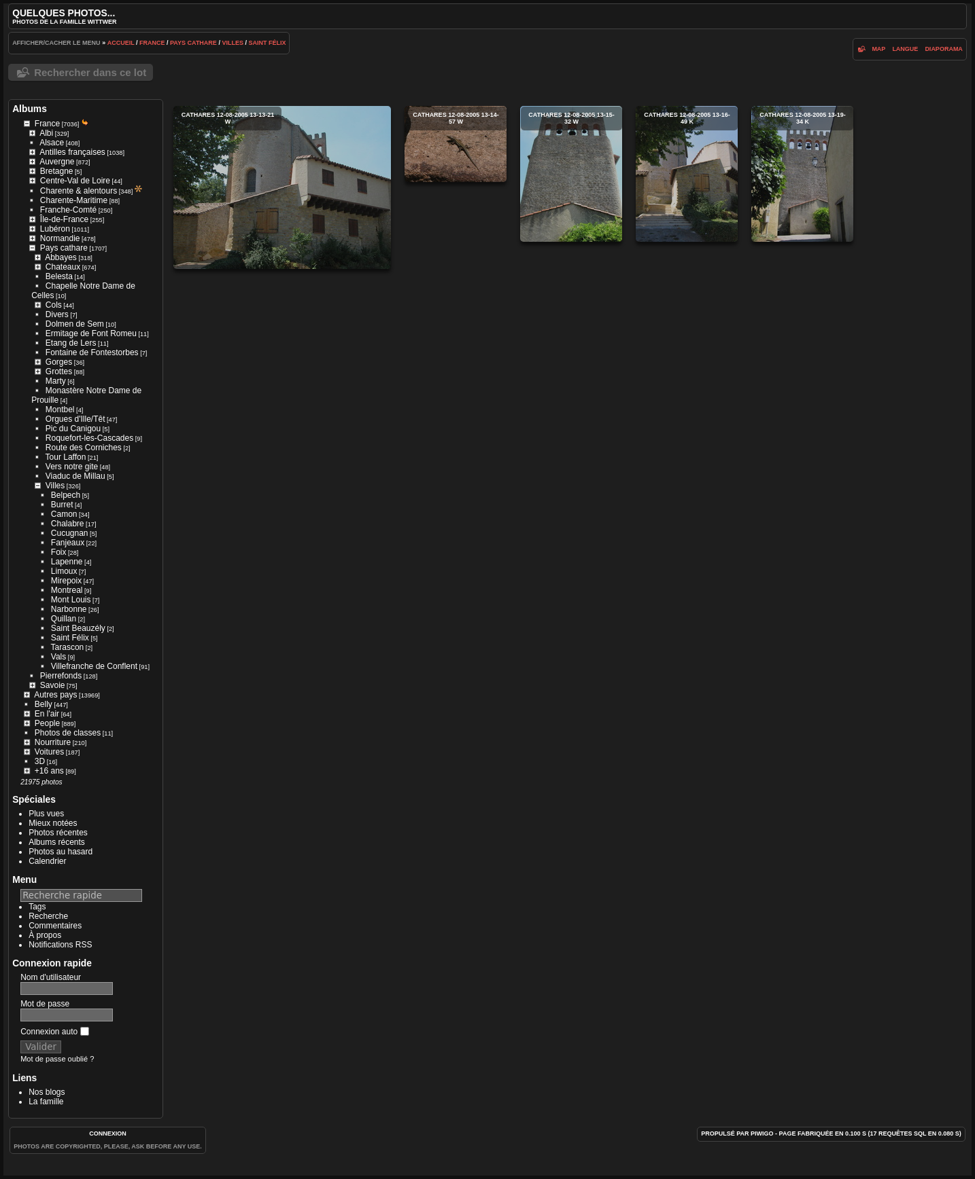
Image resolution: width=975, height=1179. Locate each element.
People (47, 723)
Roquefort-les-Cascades (89, 438)
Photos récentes (58, 832)
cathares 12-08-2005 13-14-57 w (456, 144)
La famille (46, 1101)
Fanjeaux (67, 542)
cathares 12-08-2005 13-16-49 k (687, 174)
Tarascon (67, 647)
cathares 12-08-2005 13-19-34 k (802, 174)
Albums (29, 108)
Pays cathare (193, 42)
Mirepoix (66, 580)
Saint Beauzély (78, 628)
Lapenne (67, 561)
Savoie (52, 685)
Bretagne (56, 171)
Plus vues (46, 813)
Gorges (59, 362)
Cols (54, 305)
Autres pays (55, 695)
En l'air (47, 714)
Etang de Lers (71, 343)
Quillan (63, 618)
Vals (58, 656)
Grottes (59, 371)
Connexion (107, 1133)
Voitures (49, 752)
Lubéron (55, 229)
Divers (57, 314)
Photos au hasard (60, 851)
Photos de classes (68, 733)
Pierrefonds (61, 676)
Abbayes (61, 257)
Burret (62, 504)
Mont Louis (71, 599)
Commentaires (55, 925)
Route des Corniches (84, 447)
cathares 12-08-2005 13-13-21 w (282, 187)
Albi (46, 133)
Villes (232, 42)
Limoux (64, 571)
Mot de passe (44, 1004)
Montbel (60, 409)
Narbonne (69, 609)
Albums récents (57, 842)
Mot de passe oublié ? (57, 1059)
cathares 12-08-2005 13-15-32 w (571, 174)
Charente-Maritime (73, 200)
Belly (43, 704)
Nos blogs (47, 1092)
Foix (59, 552)
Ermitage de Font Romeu (91, 333)
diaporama (944, 49)
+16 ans (49, 771)
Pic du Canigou (73, 428)
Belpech (65, 495)
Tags (37, 906)
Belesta (59, 276)
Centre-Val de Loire (75, 180)
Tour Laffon (66, 457)
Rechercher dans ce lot (90, 72)
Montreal (67, 590)
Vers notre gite (72, 466)
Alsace (51, 142)
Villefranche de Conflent (94, 666)
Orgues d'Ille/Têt (75, 419)
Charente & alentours (78, 191)
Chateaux (63, 267)
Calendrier (47, 861)
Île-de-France (64, 219)
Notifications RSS (60, 944)
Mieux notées (53, 823)
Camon (64, 514)
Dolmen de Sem (75, 324)
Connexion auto (54, 1031)
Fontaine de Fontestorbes (92, 352)
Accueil (121, 42)
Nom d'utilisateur (50, 977)
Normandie (60, 238)
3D (40, 761)
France (152, 42)
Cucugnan (69, 533)
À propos (45, 935)
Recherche (48, 916)
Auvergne (56, 161)
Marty (56, 381)
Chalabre (67, 523)
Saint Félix (267, 42)
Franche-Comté (68, 210)
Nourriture (53, 742)
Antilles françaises (72, 152)
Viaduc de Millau (75, 476)
